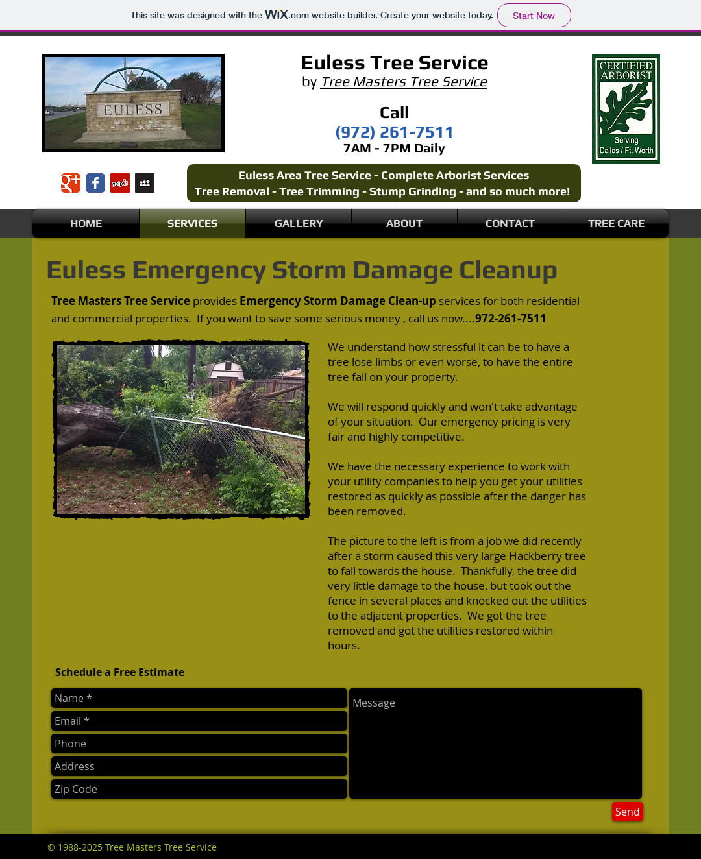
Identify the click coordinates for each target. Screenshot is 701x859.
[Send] (627, 811)
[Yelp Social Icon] (120, 183)
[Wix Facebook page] (95, 183)
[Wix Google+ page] (70, 183)
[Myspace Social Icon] (144, 183)
